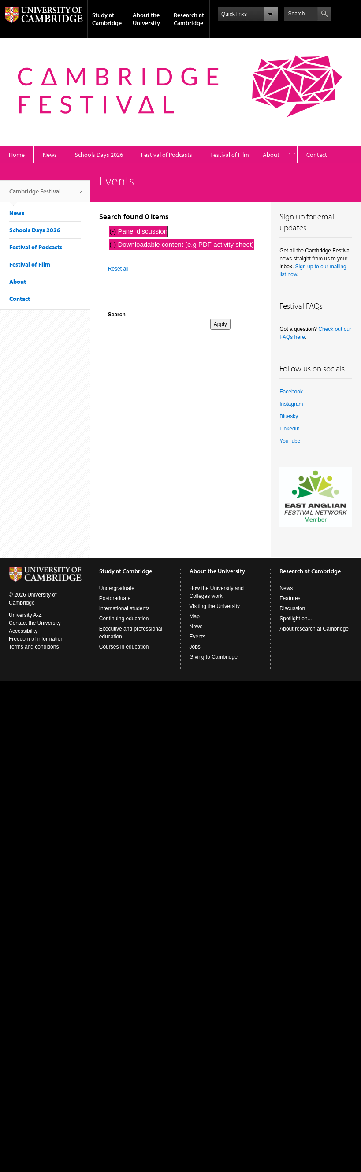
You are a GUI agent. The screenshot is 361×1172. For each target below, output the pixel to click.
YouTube (289, 441)
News (50, 155)
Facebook (291, 392)
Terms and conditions (34, 647)
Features (289, 598)
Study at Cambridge (107, 19)
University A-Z (25, 615)
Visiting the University (215, 606)
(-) (113, 231)
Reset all (118, 269)
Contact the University (34, 623)
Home (17, 155)
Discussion (292, 608)
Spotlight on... (295, 619)
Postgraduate (114, 598)
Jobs (195, 647)
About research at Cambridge (314, 629)
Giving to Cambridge (214, 657)
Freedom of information (36, 639)
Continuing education (124, 619)
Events (198, 637)
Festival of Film (229, 155)
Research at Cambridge (189, 19)
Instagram (291, 404)
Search (117, 315)
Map (195, 616)
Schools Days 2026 (99, 155)
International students (124, 608)
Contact (316, 155)
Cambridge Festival (35, 194)
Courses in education (124, 647)
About (271, 155)
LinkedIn (289, 429)
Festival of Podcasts (166, 155)
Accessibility (23, 631)
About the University (146, 19)
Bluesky (288, 416)
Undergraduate (116, 588)
